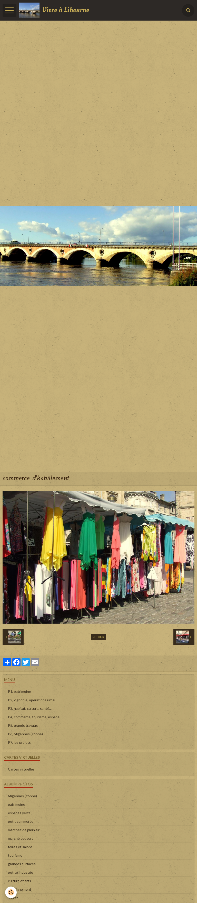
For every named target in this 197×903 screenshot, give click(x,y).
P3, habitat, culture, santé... (30, 708)
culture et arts (19, 881)
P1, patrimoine (19, 691)
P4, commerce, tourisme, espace (34, 717)
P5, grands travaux (23, 725)
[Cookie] (11, 892)
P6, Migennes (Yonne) (25, 734)
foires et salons (20, 847)
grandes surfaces (22, 864)
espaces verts (19, 813)
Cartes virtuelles (21, 769)
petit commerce (20, 821)
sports (13, 898)
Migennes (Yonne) (22, 796)
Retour (98, 637)
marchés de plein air (24, 830)
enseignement (19, 889)
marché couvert (20, 838)
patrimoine (16, 804)
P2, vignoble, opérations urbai (31, 700)
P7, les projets (19, 742)
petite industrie (20, 872)
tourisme (15, 855)
